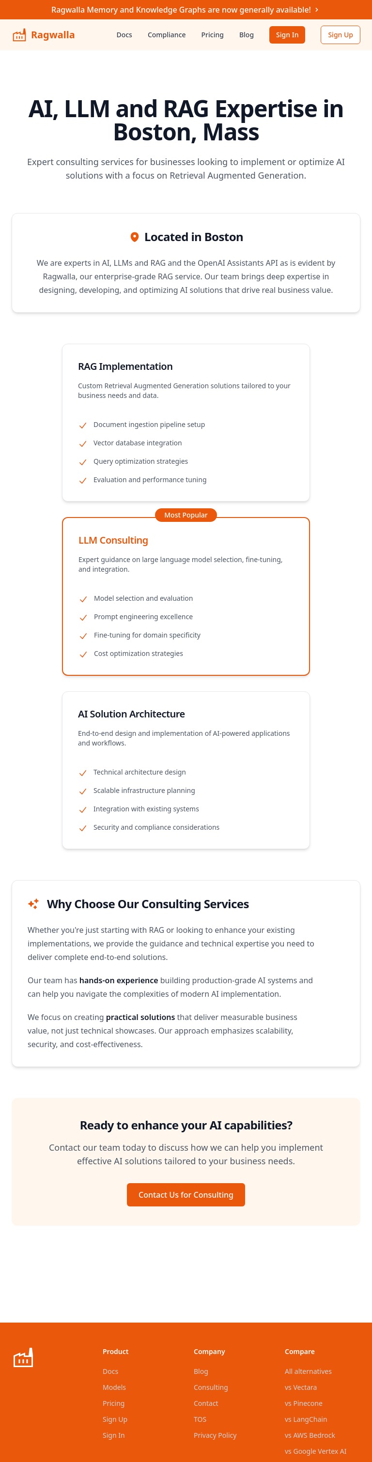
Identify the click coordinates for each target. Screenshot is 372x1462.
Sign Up (340, 34)
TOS (200, 1419)
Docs (124, 34)
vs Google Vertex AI (316, 1451)
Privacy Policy (215, 1435)
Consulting (211, 1387)
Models (114, 1387)
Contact (206, 1403)
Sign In (287, 34)
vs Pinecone (304, 1403)
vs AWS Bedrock (310, 1435)
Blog (246, 34)
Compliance (167, 34)
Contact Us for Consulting (186, 1194)
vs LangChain (306, 1419)
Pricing (213, 34)
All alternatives (308, 1371)
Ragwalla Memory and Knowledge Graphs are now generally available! (186, 9)
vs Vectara (301, 1387)
